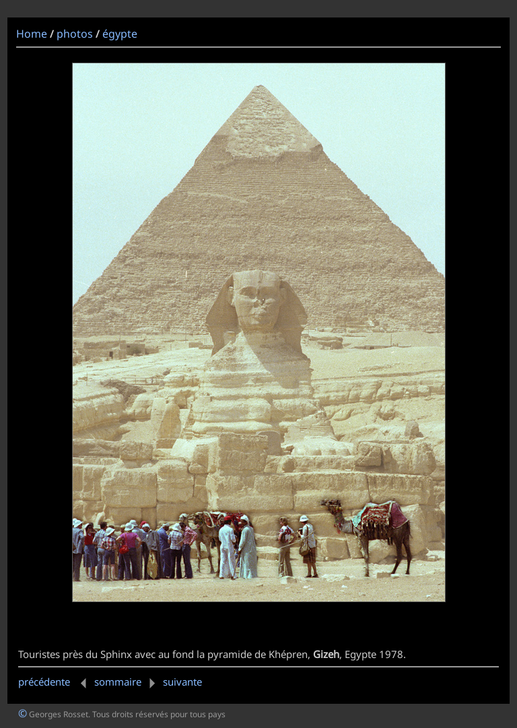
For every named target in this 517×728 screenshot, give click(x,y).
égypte (119, 33)
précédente (55, 681)
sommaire (117, 681)
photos (75, 33)
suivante (173, 681)
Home (31, 33)
